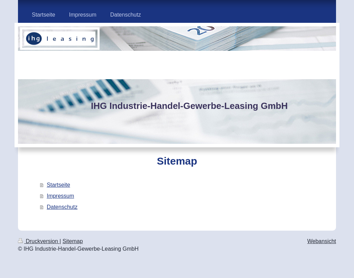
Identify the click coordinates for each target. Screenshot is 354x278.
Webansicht (321, 241)
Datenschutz (62, 207)
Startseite (58, 185)
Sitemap (73, 241)
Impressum (60, 196)
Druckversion (38, 241)
